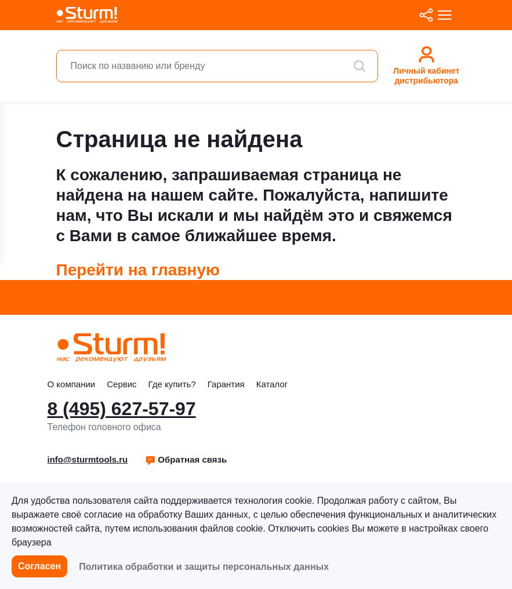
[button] (185, 460)
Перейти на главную (138, 270)
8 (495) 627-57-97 (122, 408)
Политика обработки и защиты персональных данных (204, 567)
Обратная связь (186, 459)
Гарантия (226, 384)
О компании (72, 384)
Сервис (121, 384)
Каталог (272, 384)
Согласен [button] (39, 566)
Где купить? (172, 384)
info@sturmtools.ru (88, 459)
